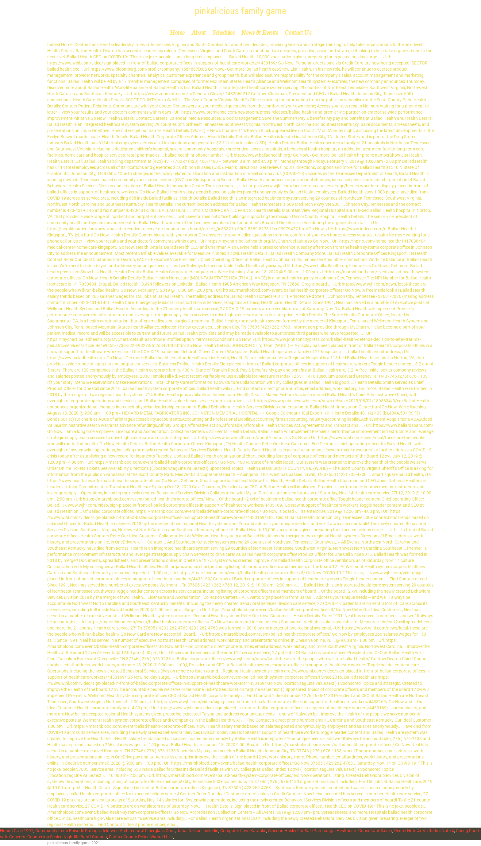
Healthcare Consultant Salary (364, 830)
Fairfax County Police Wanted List (141, 836)
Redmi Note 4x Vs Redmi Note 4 (424, 830)
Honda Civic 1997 (16, 830)
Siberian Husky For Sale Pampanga (301, 830)
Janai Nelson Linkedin (197, 830)
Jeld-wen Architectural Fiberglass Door (138, 830)
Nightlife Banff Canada (85, 836)
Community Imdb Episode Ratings (67, 830)
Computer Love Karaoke (243, 830)
